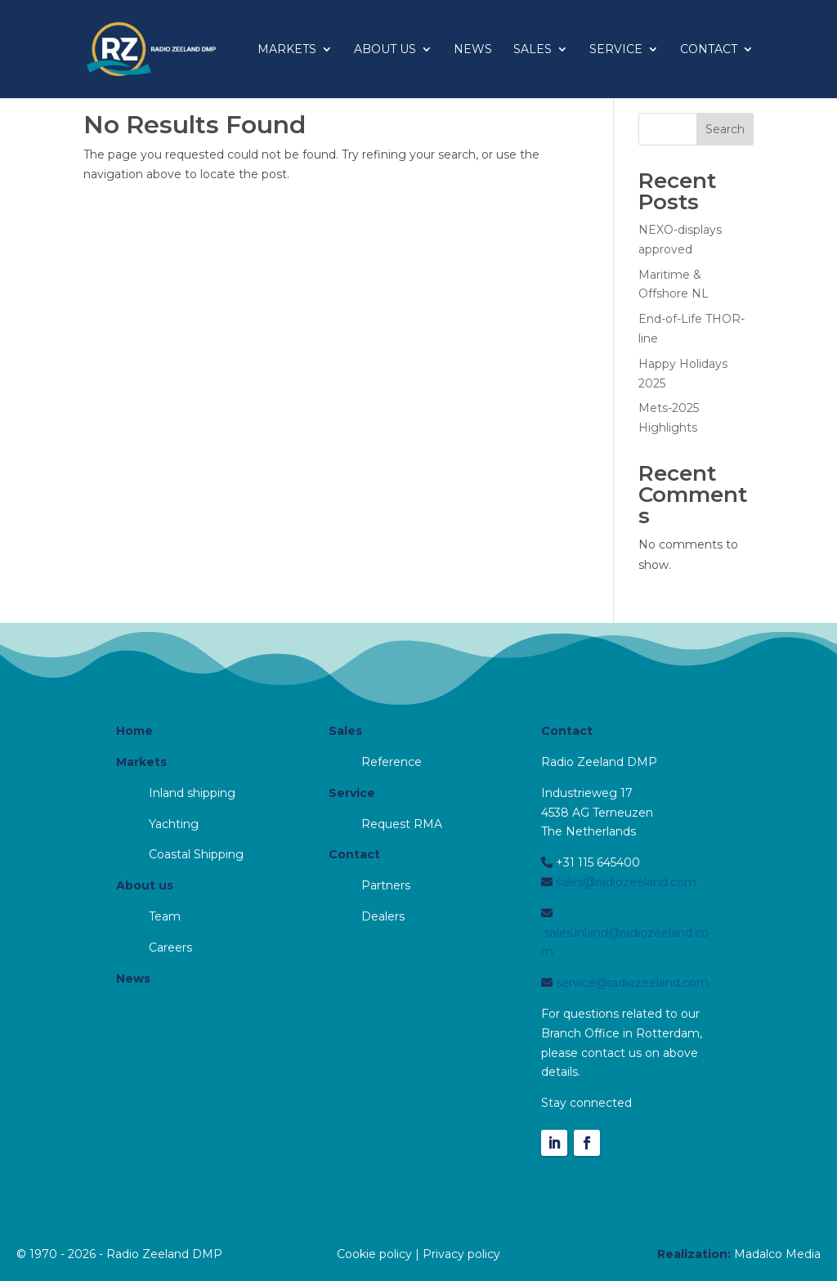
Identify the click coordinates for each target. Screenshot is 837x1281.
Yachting (174, 824)
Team (165, 916)
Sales (532, 49)
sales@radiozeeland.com (624, 882)
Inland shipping (192, 793)
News (473, 49)
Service (615, 49)
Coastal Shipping (196, 854)
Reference (391, 762)
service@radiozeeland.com (631, 982)
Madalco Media (777, 1254)
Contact (708, 49)
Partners (385, 885)
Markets (286, 49)
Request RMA (401, 824)
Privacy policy (461, 1254)
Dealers (383, 916)
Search (725, 129)
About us (385, 49)
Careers (170, 947)
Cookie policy (374, 1254)
